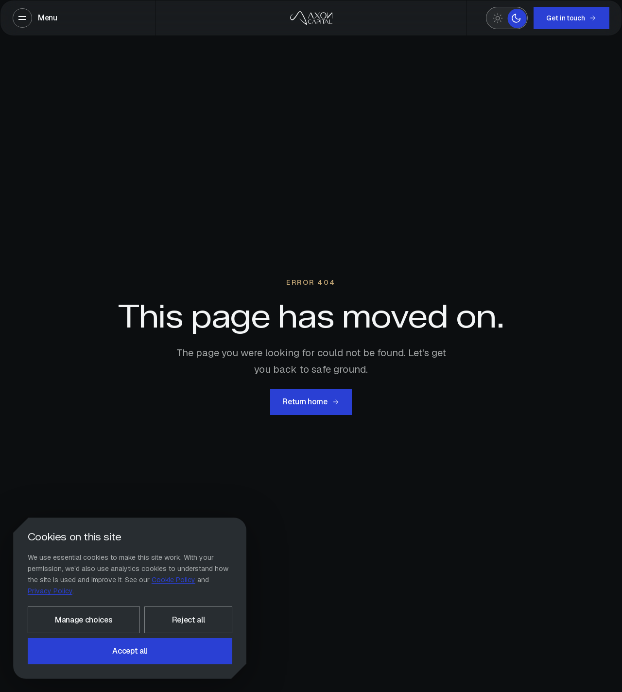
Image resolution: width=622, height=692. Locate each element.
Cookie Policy (173, 579)
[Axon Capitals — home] (311, 18)
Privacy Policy (50, 591)
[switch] (507, 18)
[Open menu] (35, 18)
